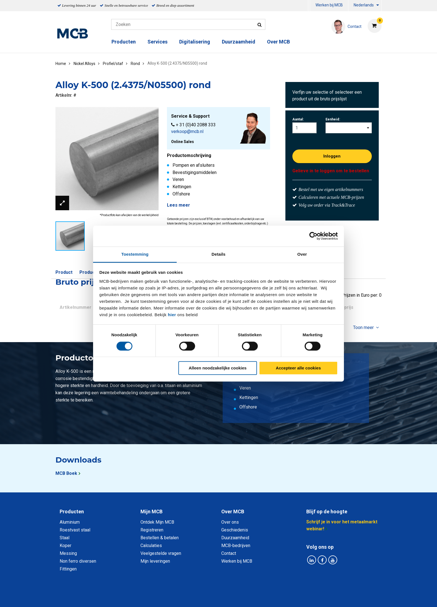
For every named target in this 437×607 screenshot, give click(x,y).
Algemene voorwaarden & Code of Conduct (226, 596)
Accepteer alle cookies (298, 368)
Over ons (230, 522)
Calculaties (151, 545)
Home (60, 63)
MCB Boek (66, 473)
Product (63, 272)
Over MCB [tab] (232, 511)
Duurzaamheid (238, 42)
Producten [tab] (72, 511)
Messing (68, 553)
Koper (65, 545)
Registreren (151, 530)
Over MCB (278, 42)
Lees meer (178, 205)
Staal (64, 537)
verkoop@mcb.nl (187, 131)
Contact (228, 553)
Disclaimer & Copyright (297, 596)
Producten (123, 42)
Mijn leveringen (155, 561)
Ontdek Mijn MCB (157, 522)
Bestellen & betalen (159, 537)
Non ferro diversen (78, 561)
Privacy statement (158, 596)
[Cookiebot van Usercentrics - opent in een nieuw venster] (313, 236)
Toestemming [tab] (135, 254)
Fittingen (68, 569)
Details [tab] (218, 254)
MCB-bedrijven (235, 545)
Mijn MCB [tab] (151, 511)
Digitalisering (194, 42)
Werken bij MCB (329, 5)
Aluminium (70, 522)
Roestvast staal (75, 530)
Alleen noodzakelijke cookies (218, 368)
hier (172, 314)
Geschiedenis (234, 530)
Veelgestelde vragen (160, 553)
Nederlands (364, 5)
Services (157, 42)
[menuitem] (309, 5)
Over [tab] (302, 254)
